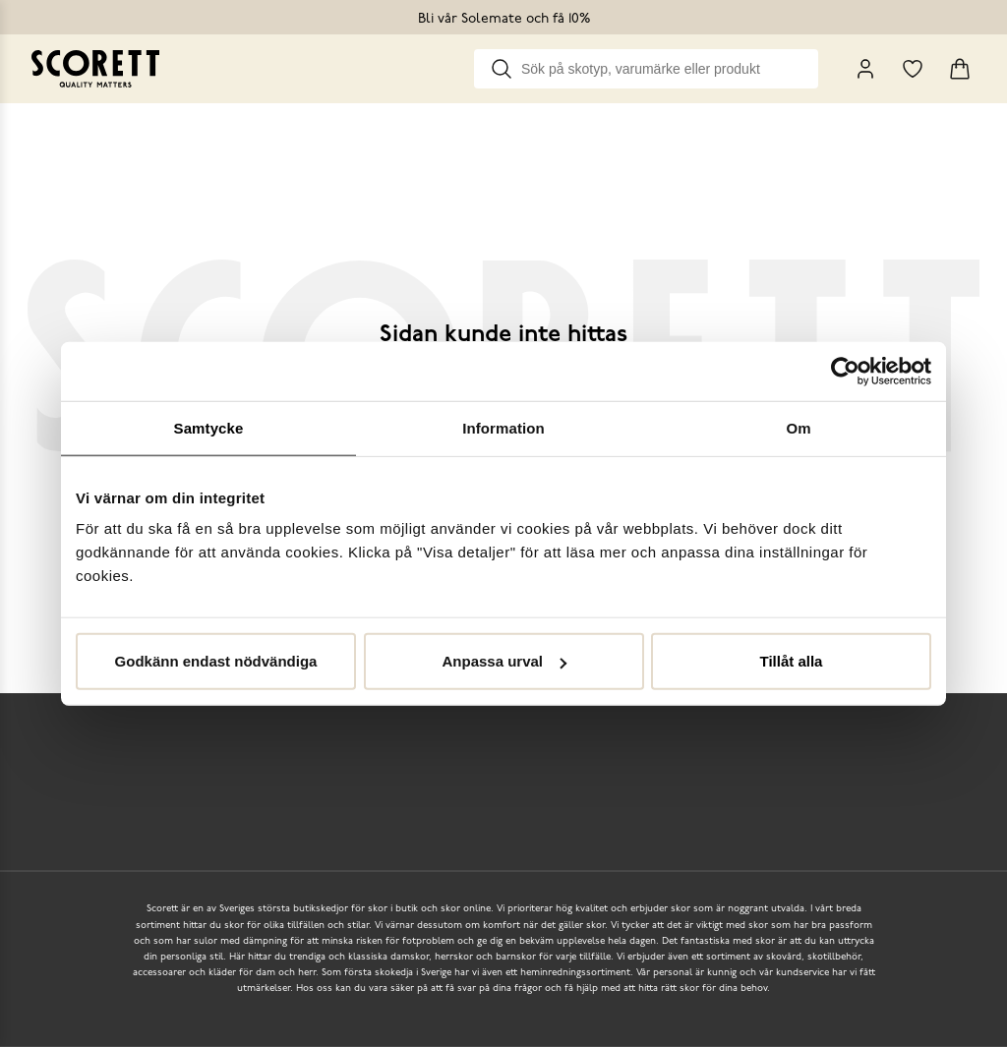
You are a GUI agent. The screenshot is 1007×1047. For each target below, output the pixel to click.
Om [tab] (798, 427)
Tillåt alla (791, 661)
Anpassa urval (504, 661)
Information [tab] (503, 427)
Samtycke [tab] (209, 427)
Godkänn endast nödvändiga (216, 661)
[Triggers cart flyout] (960, 69)
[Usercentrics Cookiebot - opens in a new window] (845, 370)
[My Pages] (865, 69)
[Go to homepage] (95, 68)
